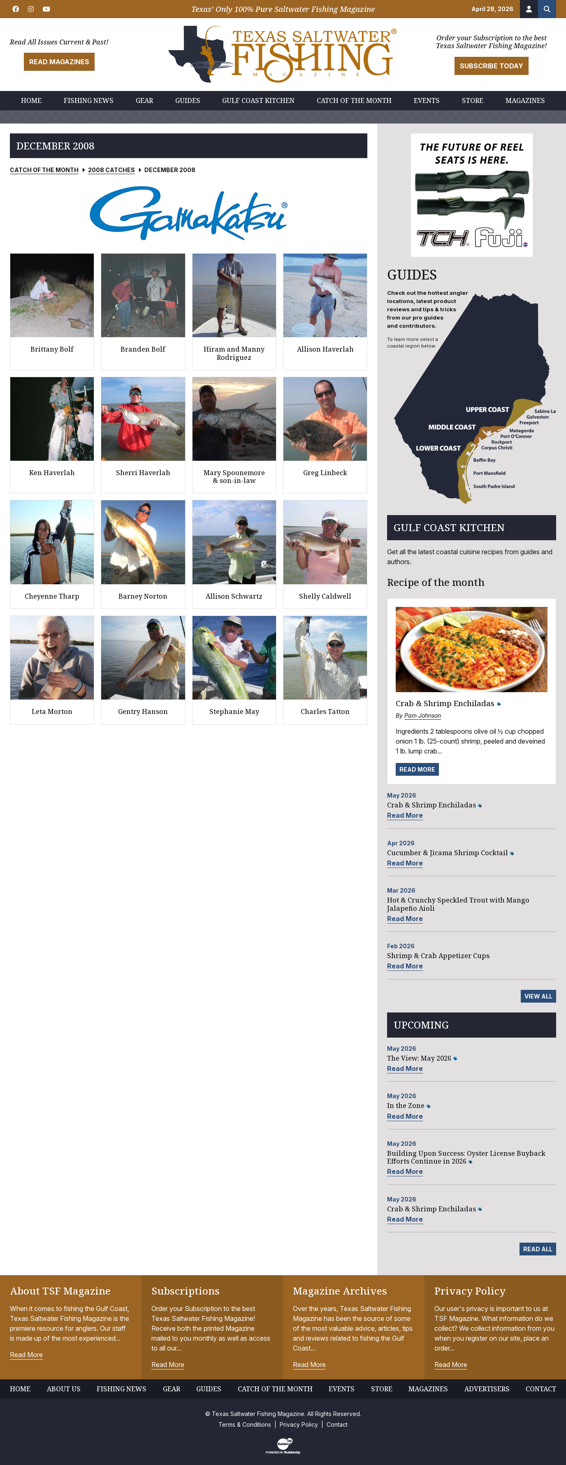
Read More (417, 769)
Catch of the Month (44, 169)
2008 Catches (111, 169)
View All (538, 996)
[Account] (529, 9)
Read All (537, 1249)
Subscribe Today (491, 66)
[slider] (188, 212)
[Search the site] (547, 9)
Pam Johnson (422, 715)
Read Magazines (59, 62)
